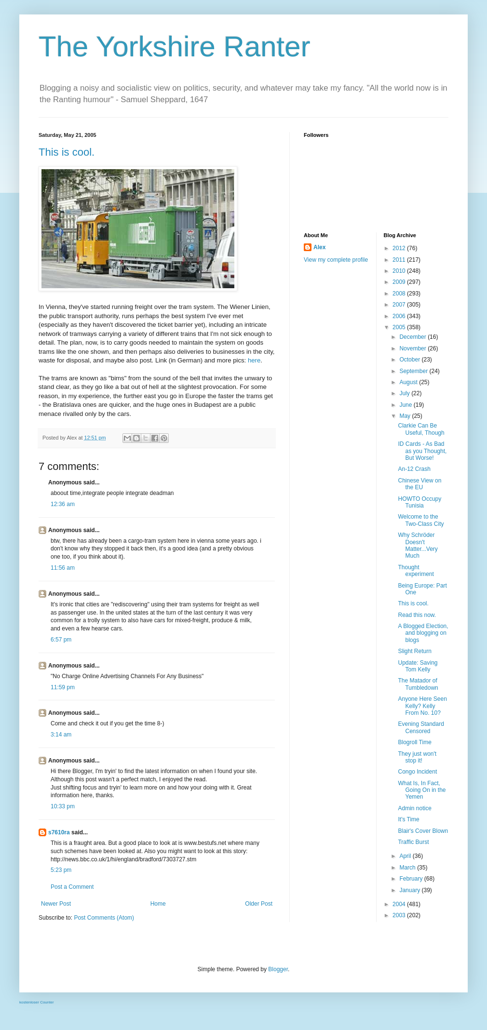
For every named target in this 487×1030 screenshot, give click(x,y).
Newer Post (56, 903)
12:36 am (63, 504)
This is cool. (67, 152)
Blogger (278, 969)
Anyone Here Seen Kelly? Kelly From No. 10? (422, 706)
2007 (399, 304)
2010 (399, 271)
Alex (319, 247)
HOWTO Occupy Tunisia (419, 502)
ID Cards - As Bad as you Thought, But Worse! (422, 451)
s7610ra (59, 832)
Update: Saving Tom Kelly (417, 666)
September (414, 371)
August (409, 382)
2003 (399, 915)
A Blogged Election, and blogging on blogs (423, 633)
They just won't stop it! (417, 757)
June (406, 404)
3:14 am (61, 734)
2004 (399, 904)
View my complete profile (336, 259)
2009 (399, 282)
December (413, 337)
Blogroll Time (414, 742)
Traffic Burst (413, 842)
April (405, 856)
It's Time (408, 819)
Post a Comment (72, 886)
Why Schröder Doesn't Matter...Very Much (417, 545)
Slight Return (414, 651)
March (408, 867)
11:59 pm (63, 687)
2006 (399, 316)
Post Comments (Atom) (104, 917)
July (405, 393)
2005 (399, 327)
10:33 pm (63, 806)
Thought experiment (415, 570)
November (413, 348)
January (410, 890)
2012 (399, 248)
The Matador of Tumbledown (418, 684)
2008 (399, 293)
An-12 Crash (414, 469)
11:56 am (63, 567)
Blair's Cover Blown (423, 831)
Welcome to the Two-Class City (421, 520)
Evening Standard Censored (421, 727)
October (410, 359)
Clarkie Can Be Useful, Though (421, 429)
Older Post (258, 903)
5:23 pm (61, 870)
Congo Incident (417, 771)
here (254, 360)
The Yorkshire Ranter (175, 46)
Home (158, 903)
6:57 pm (61, 639)
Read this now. (417, 615)
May (405, 416)
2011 (399, 259)
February (411, 878)
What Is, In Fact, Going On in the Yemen (422, 790)
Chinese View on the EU (419, 484)
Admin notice (414, 808)
